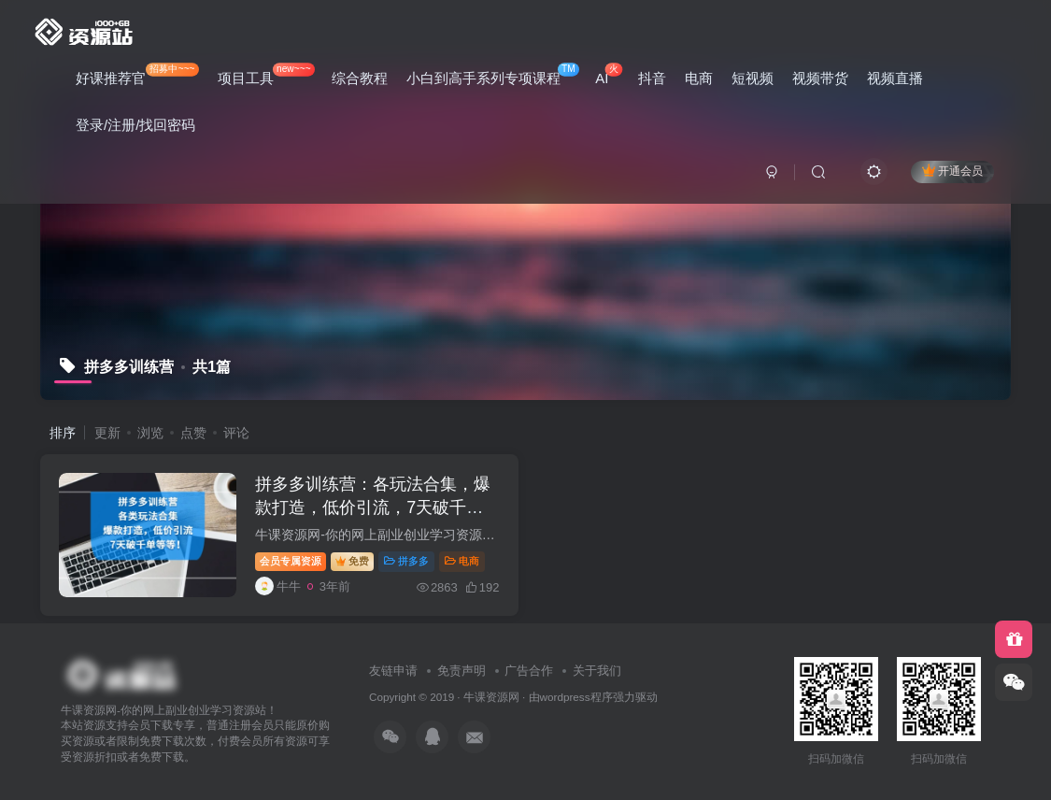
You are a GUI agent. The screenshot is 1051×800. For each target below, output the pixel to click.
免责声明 (461, 671)
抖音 (652, 78)
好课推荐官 (137, 74)
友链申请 (393, 671)
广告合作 (528, 671)
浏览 (150, 432)
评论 (236, 432)
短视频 (752, 78)
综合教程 (360, 78)
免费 (352, 560)
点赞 (193, 432)
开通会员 (952, 171)
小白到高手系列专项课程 (492, 74)
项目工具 (266, 74)
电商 (699, 78)
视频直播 (895, 78)
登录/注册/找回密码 (135, 125)
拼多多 (406, 560)
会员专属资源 (290, 560)
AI (608, 74)
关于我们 (597, 671)
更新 (107, 432)
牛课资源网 (491, 697)
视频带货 (820, 78)
